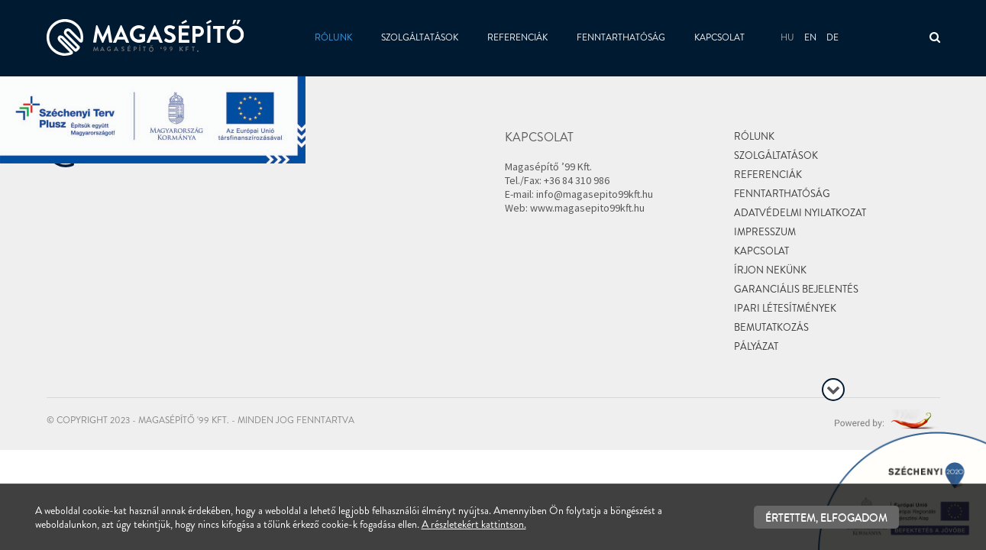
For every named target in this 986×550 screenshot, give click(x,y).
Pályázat (756, 346)
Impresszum (765, 231)
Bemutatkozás (771, 327)
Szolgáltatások (419, 37)
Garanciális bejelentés (796, 289)
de (832, 37)
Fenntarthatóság (621, 37)
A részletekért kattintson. (474, 524)
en (810, 37)
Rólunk (333, 37)
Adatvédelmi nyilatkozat (800, 212)
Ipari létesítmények (785, 308)
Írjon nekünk (770, 270)
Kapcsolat (719, 37)
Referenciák (517, 37)
